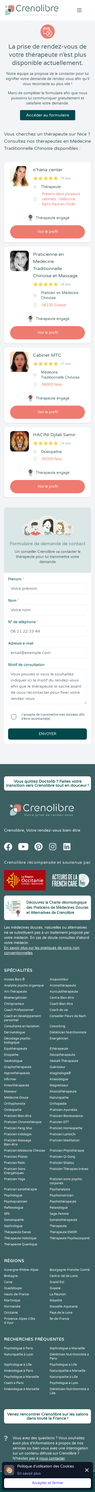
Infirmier (10, 1079)
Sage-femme (59, 1214)
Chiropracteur (14, 1004)
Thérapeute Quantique (20, 1244)
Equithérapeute (15, 1048)
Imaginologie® (60, 1073)
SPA (7, 1214)
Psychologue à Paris (18, 1348)
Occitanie (11, 1312)
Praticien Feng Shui (18, 1128)
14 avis (65, 443)
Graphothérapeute (17, 1067)
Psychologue (13, 1195)
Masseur (10, 1091)
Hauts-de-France (16, 1294)
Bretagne (11, 1276)
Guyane (55, 1288)
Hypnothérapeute (17, 1073)
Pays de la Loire (61, 1312)
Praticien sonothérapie (20, 1189)
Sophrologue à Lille (18, 1364)
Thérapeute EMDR (63, 1232)
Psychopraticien (15, 1201)
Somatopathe (14, 1220)
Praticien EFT (59, 1122)
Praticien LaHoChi (62, 1134)
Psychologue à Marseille (21, 1377)
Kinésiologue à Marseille (21, 1389)
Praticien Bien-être (17, 1116)
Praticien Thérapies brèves (69, 1169)
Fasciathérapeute (62, 1055)
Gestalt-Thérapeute (64, 1061)
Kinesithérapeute (16, 1085)
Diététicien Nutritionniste (68, 1032)
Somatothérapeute (63, 1220)
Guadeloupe (13, 1288)
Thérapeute (58, 1226)
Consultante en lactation (21, 1026)
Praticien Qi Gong (62, 1156)
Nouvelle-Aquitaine (64, 1306)
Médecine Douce (16, 1097)
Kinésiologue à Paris (18, 1371)
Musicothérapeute (63, 1091)
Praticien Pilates (16, 1156)
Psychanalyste (60, 1189)
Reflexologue (13, 1207)
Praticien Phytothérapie (67, 1150)
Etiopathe (11, 1055)
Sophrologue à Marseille (67, 1348)
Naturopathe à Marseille (67, 1371)
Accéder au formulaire (47, 115)
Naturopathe (59, 1097)
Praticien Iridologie (17, 1134)
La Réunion (58, 1294)
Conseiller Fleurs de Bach (68, 1016)
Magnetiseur (59, 1085)
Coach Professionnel (18, 1010)
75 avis (65, 178)
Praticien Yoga (14, 1179)
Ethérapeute (59, 1048)
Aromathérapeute (63, 985)
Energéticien (59, 1038)
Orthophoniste (14, 1103)
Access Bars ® (14, 979)
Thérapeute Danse (17, 1232)
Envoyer (47, 734)
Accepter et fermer (47, 1483)
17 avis (65, 364)
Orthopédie (58, 1103)
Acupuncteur (59, 979)
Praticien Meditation (65, 1140)
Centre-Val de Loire (64, 1276)
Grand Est (57, 1282)
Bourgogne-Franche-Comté (70, 1270)
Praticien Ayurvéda (63, 1110)
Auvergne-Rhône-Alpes (21, 1270)
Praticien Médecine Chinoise (24, 1150)
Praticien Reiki (14, 1163)
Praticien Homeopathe (66, 1128)
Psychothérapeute (63, 1201)
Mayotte (56, 1300)
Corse (8, 1282)
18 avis (65, 284)
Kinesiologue (59, 1079)
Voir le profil (47, 232)
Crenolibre (14, 830)
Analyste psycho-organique (24, 985)
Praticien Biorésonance (66, 1116)
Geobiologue (13, 1061)
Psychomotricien (61, 1195)
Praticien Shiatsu (62, 1163)
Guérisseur (57, 1067)
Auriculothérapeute (64, 991)
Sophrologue (13, 1226)
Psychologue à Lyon (64, 1383)
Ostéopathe (13, 1110)
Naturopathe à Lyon (18, 1354)
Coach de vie (59, 1010)
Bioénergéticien (15, 998)
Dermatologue (14, 1032)
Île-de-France (59, 1319)
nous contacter (52, 1458)
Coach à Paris (14, 1383)
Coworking (57, 1026)
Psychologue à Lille (63, 1364)
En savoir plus (29, 1473)
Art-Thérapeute (15, 991)
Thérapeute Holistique (20, 1238)
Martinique (12, 1300)
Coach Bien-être (61, 1004)
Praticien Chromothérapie (23, 1122)
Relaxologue (59, 1207)
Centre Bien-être (62, 998)
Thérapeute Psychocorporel (70, 1238)
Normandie (12, 1306)
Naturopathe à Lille (64, 1377)
